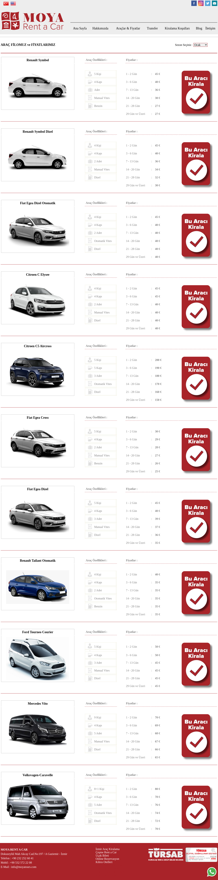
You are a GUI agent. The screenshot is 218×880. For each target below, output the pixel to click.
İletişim (210, 28)
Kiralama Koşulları (177, 28)
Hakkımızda (100, 28)
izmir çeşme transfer (107, 868)
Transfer (152, 28)
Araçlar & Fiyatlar (128, 28)
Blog (199, 28)
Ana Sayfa (80, 28)
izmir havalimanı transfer (110, 865)
